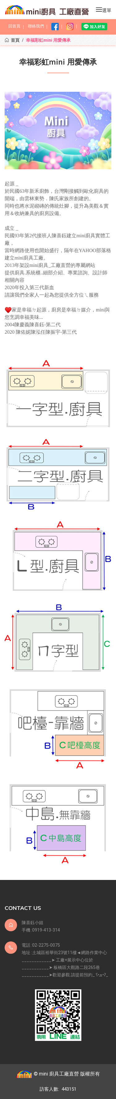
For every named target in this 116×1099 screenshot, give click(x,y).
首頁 (12, 40)
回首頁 (14, 26)
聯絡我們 (36, 26)
